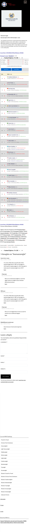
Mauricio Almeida (4, 233)
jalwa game (2, 499)
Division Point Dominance (7, 442)
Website (3, 368)
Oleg (3, 274)
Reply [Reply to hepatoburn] (5, 269)
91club (1, 505)
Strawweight (4, 470)
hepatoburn (4, 258)
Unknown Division (5, 494)
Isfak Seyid (24, 233)
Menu (25, 2)
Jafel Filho (15, 233)
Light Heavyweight (5, 449)
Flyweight (3, 467)
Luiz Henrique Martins (9, 241)
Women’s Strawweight (6, 488)
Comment (4, 342)
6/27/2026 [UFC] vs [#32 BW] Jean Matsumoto (17, 149)
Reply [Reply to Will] (5, 302)
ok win (1, 511)
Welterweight (4, 455)
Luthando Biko (18, 234)
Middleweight (4, 452)
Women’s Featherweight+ (7, 479)
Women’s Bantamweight (6, 482)
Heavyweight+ (4, 446)
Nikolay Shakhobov (16, 236)
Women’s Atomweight (6, 491)
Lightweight (4, 458)
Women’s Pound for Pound (7, 473)
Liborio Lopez (11, 240)
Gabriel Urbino (3, 236)
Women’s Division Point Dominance (9, 476)
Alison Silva (22, 240)
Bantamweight (4, 464)
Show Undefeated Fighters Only (15, 66)
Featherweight (4, 461)
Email (3, 362)
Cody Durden (7, 231)
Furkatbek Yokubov (18, 231)
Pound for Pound (5, 439)
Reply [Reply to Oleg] (6, 284)
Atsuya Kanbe (7, 234)
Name (3, 356)
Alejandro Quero (14, 238)
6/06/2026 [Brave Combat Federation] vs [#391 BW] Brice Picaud (20, 201)
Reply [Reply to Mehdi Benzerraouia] (5, 328)
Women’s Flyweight (5, 485)
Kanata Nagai (21, 229)
